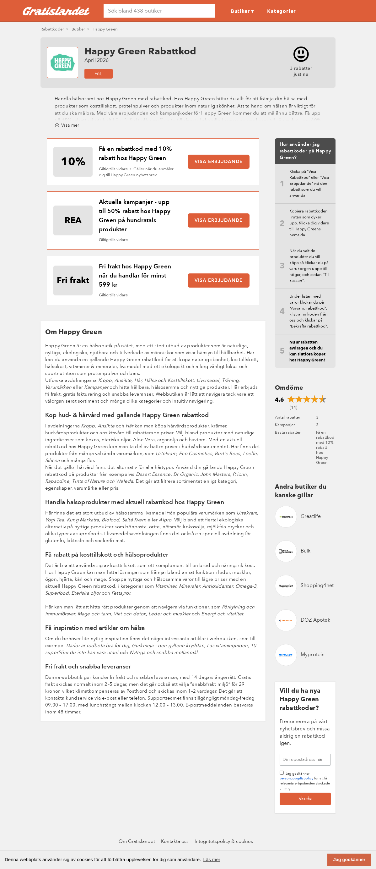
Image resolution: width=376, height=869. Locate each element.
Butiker (240, 11)
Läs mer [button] (211, 859)
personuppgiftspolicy (296, 778)
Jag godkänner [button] (349, 859)
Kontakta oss (175, 841)
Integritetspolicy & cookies (224, 841)
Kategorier (281, 11)
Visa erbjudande (219, 162)
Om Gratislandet (137, 841)
